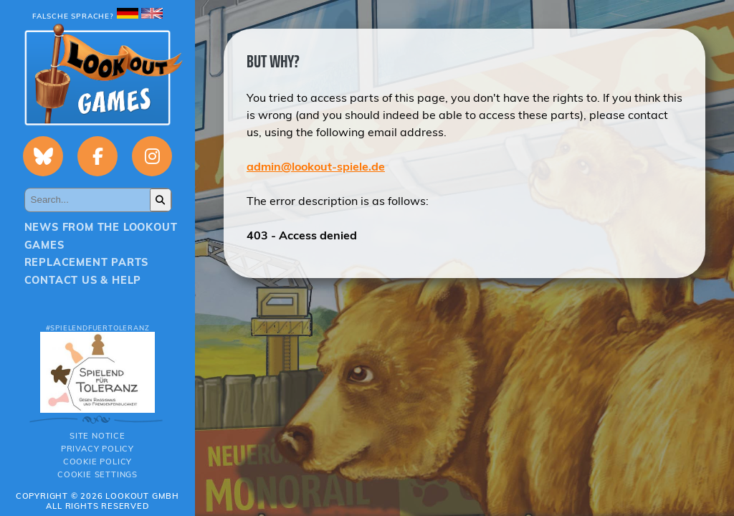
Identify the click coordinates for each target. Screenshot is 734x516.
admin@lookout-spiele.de (316, 166)
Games (44, 245)
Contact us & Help (83, 280)
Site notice (97, 436)
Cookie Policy (97, 462)
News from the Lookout (101, 227)
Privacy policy (97, 449)
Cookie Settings (97, 474)
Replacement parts (86, 262)
